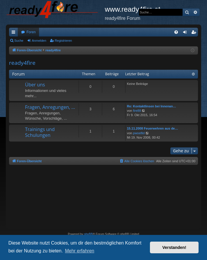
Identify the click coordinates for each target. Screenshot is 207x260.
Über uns (35, 84)
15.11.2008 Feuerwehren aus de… (152, 128)
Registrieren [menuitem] (195, 33)
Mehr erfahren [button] (79, 250)
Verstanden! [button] (174, 247)
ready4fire (22, 63)
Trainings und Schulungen (40, 132)
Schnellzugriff (14, 33)
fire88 (137, 110)
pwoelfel (139, 133)
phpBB (88, 234)
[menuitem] (176, 32)
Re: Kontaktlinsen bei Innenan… (151, 106)
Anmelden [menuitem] (186, 33)
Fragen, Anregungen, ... (50, 107)
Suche (18, 40)
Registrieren (63, 40)
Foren (31, 32)
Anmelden (39, 40)
